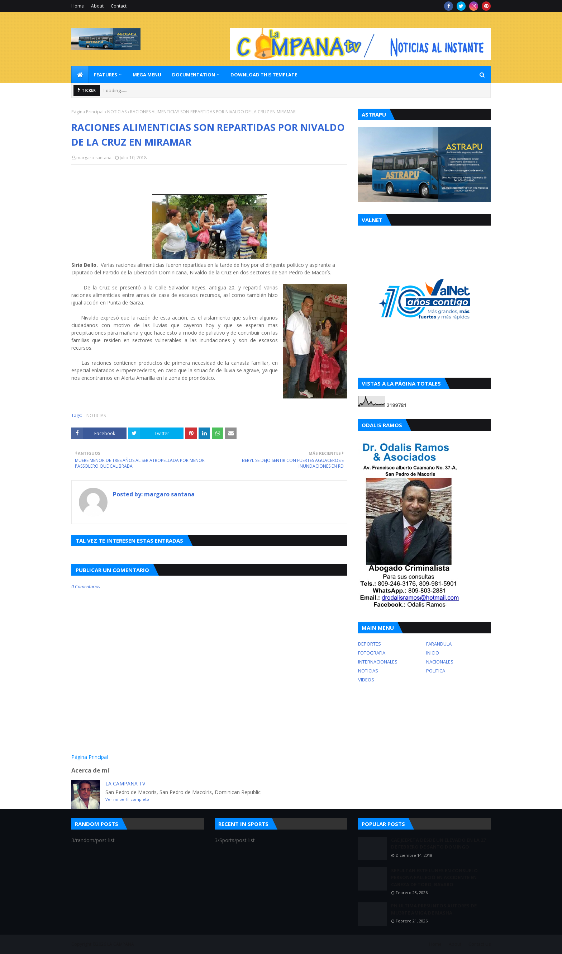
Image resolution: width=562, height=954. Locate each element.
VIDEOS (366, 679)
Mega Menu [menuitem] (147, 74)
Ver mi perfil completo (127, 799)
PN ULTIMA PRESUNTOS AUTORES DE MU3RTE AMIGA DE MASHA (434, 909)
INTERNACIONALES (377, 661)
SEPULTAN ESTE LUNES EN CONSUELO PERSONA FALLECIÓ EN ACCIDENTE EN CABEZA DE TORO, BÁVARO (434, 877)
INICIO (432, 653)
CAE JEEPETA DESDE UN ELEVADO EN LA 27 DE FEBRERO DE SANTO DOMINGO (438, 843)
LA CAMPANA (120, 944)
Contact (119, 6)
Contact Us (479, 944)
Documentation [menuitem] (193, 74)
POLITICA (435, 670)
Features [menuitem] (105, 74)
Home (77, 6)
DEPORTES (369, 644)
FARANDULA (439, 644)
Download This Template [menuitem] (263, 74)
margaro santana (93, 158)
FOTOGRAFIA (371, 653)
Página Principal (87, 112)
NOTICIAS (117, 112)
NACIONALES (439, 661)
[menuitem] (80, 74)
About (97, 6)
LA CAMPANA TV (125, 783)
